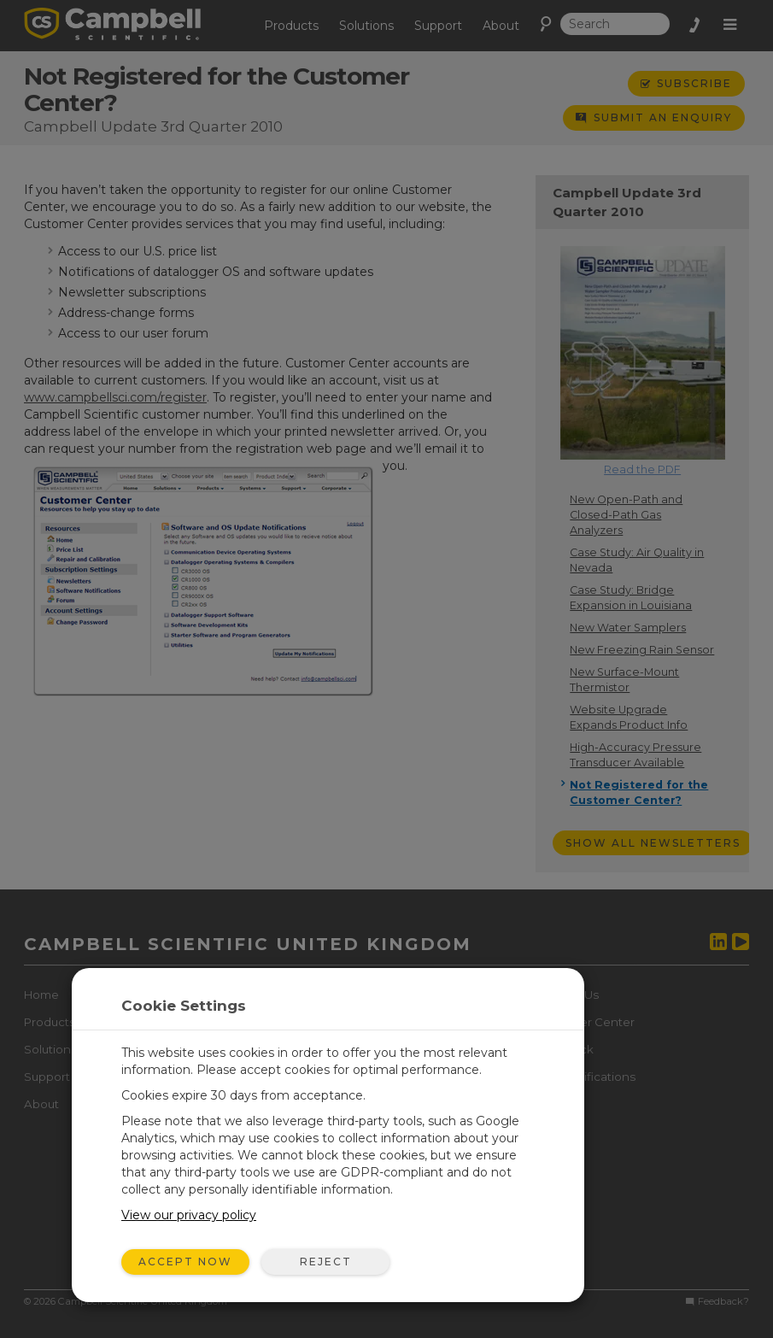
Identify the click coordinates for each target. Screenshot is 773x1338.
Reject (326, 1261)
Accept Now (185, 1261)
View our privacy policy (188, 1215)
